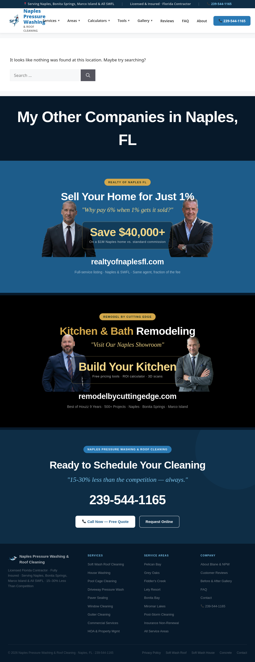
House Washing (99, 573)
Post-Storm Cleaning (159, 614)
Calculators (97, 20)
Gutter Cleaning (99, 614)
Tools (122, 20)
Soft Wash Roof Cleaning (106, 564)
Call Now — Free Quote (105, 521)
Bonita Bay (152, 598)
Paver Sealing (98, 598)
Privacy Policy (151, 653)
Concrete (226, 653)
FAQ (185, 20)
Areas (72, 20)
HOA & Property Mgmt (104, 631)
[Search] (88, 75)
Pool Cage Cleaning (102, 581)
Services (50, 20)
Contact (206, 598)
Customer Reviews (214, 573)
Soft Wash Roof (176, 653)
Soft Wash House (203, 653)
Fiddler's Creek (155, 581)
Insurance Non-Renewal (161, 623)
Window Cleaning (100, 606)
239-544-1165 (219, 4)
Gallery (143, 20)
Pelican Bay (152, 564)
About (202, 20)
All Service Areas (156, 631)
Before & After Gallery (216, 581)
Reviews (167, 20)
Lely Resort (152, 589)
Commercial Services (103, 623)
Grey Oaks (152, 573)
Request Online (159, 521)
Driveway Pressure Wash (106, 589)
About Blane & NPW (215, 564)
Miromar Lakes (155, 606)
